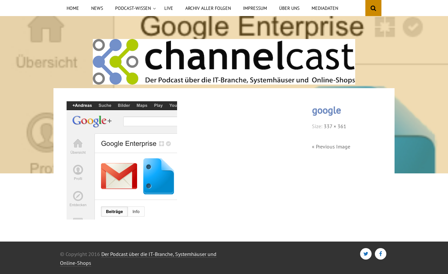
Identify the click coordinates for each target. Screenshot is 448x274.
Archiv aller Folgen (208, 8)
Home (73, 8)
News (97, 8)
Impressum (255, 8)
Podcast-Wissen (133, 8)
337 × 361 (335, 126)
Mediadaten (325, 8)
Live (168, 8)
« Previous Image (331, 146)
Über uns (289, 8)
